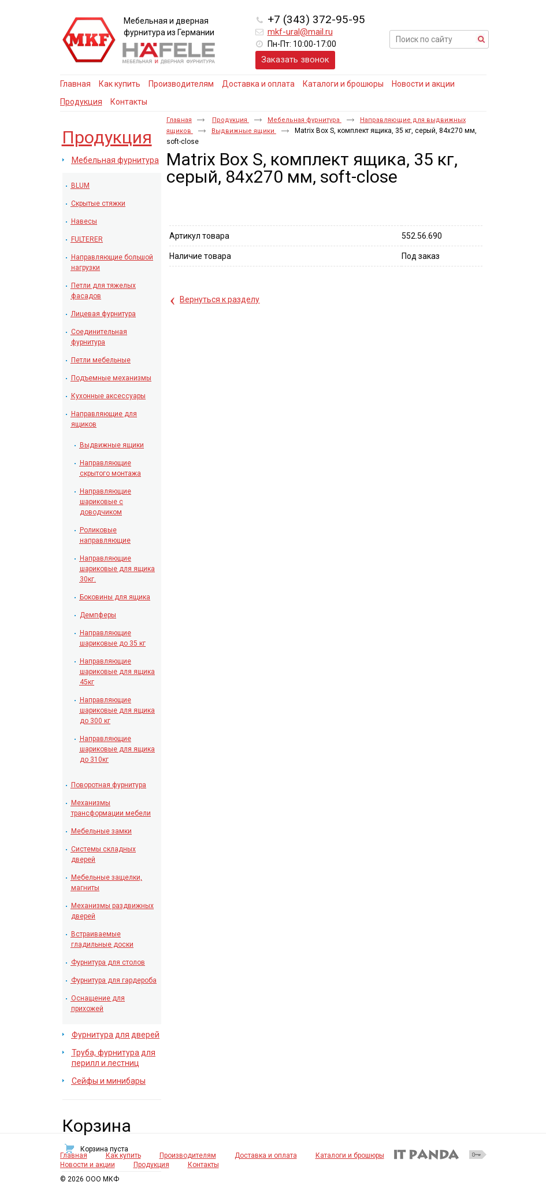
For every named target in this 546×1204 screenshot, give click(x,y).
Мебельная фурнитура (304, 120)
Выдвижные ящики (243, 131)
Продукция (81, 101)
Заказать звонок (295, 59)
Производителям (187, 1161)
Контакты (203, 1170)
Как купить (123, 1161)
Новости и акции (87, 1170)
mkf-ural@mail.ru (300, 32)
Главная (179, 120)
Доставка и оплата (266, 1161)
